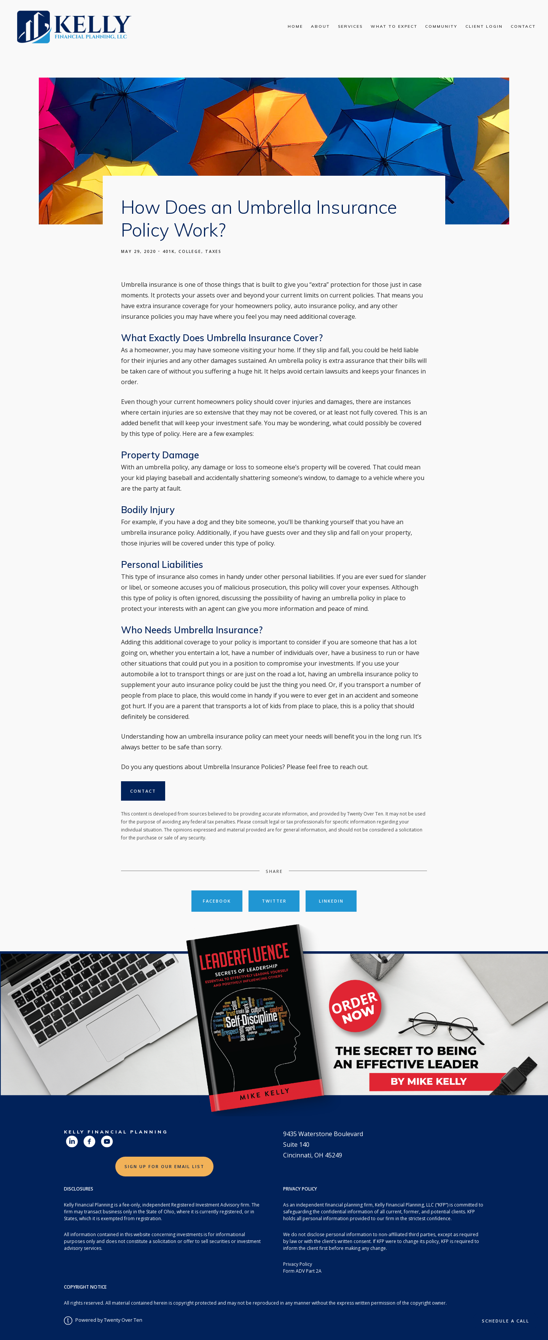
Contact (523, 26)
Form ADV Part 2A (302, 1271)
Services (350, 26)
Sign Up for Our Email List (164, 1166)
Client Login (484, 26)
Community (441, 26)
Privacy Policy (297, 1264)
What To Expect (394, 26)
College (189, 251)
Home (295, 26)
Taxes (213, 251)
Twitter (274, 901)
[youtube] (107, 1141)
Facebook (217, 901)
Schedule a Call (505, 1321)
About (320, 26)
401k (168, 251)
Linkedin (331, 901)
